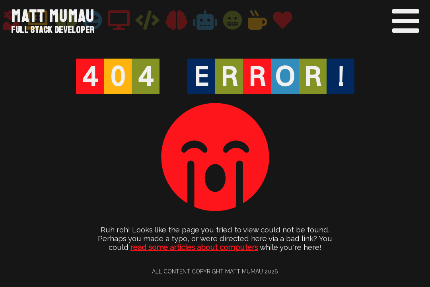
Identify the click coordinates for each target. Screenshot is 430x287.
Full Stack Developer (53, 30)
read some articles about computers (194, 247)
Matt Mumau (53, 16)
